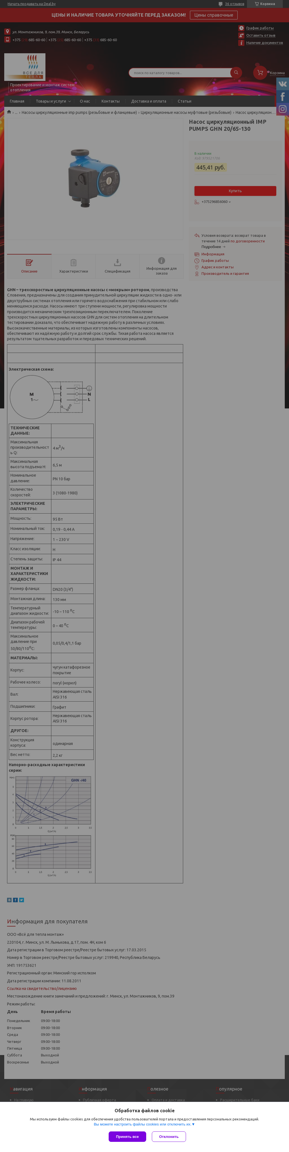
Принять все (127, 1137)
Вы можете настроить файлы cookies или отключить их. (142, 1124)
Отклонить (169, 1137)
